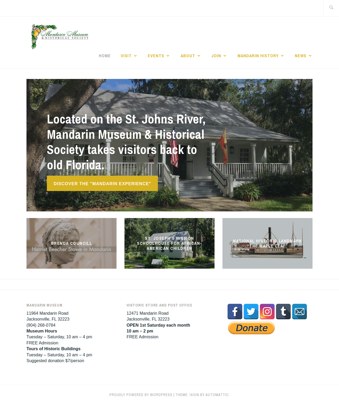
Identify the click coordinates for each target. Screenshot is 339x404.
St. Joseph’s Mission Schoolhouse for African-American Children (169, 243)
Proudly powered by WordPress (140, 394)
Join (216, 56)
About (188, 56)
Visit (126, 56)
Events (156, 56)
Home (105, 56)
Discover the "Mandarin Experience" (102, 183)
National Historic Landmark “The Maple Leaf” (267, 243)
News (300, 56)
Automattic (217, 394)
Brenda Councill (71, 243)
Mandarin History (258, 56)
